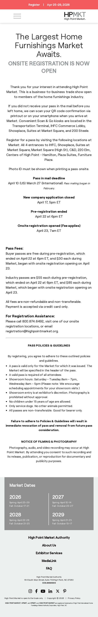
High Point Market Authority (49, 537)
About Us (49, 545)
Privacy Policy (74, 598)
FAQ (49, 568)
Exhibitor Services (49, 553)
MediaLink (49, 561)
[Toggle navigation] (17, 16)
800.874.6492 (33, 321)
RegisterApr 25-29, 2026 (49, 4)
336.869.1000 (49, 583)
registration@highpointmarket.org (32, 331)
